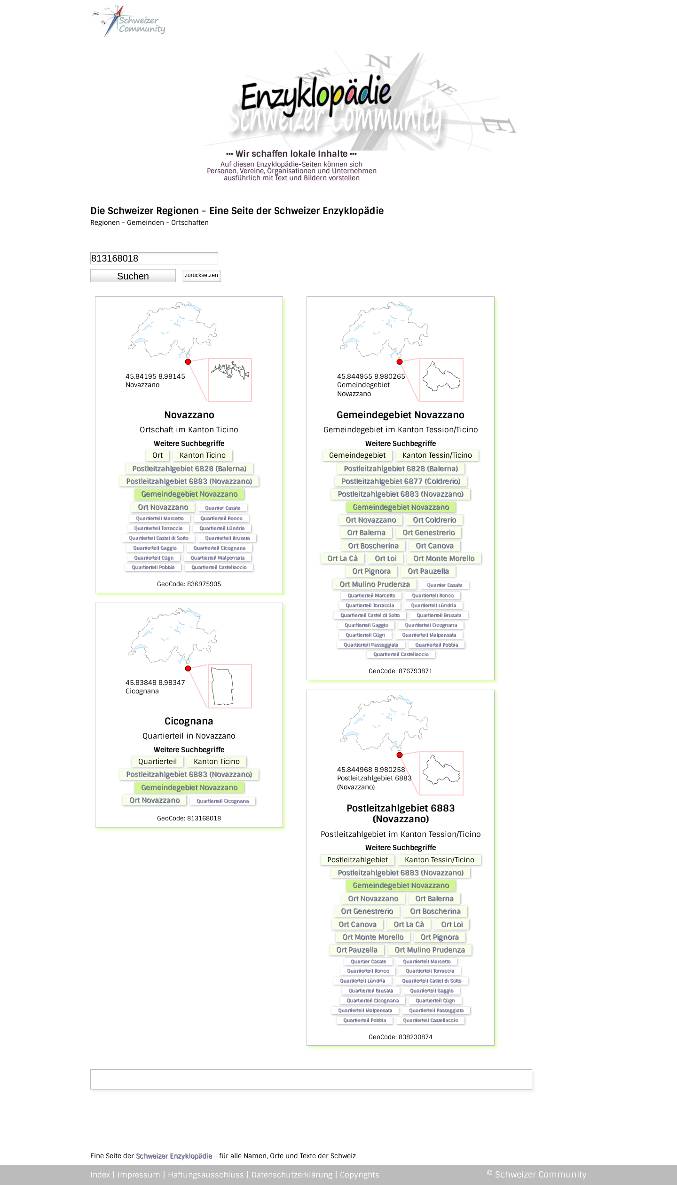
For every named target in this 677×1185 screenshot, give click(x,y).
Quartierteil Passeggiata (371, 645)
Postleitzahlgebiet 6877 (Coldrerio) (400, 481)
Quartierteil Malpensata (217, 558)
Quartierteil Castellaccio (218, 567)
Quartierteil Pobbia (153, 567)
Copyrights (359, 1175)
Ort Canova (435, 545)
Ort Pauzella (428, 571)
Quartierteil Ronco (221, 518)
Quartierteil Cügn (153, 558)
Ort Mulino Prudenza (374, 584)
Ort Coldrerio (434, 520)
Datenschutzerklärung (292, 1175)
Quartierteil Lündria (221, 528)
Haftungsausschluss (206, 1175)
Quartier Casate (222, 508)
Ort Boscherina (373, 545)
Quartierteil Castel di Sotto (158, 538)
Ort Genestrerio (428, 532)
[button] (133, 275)
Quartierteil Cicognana (219, 548)
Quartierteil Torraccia (158, 528)
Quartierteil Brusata (227, 538)
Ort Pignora (371, 571)
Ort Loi (385, 558)
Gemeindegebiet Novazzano (189, 494)
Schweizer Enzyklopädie (174, 1156)
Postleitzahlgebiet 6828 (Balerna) (189, 468)
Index (100, 1175)
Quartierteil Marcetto (159, 518)
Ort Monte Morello (443, 558)
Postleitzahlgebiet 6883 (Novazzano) (189, 481)
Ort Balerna (366, 532)
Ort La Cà (342, 558)
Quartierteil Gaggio (154, 548)
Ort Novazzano (163, 507)
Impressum (139, 1175)
